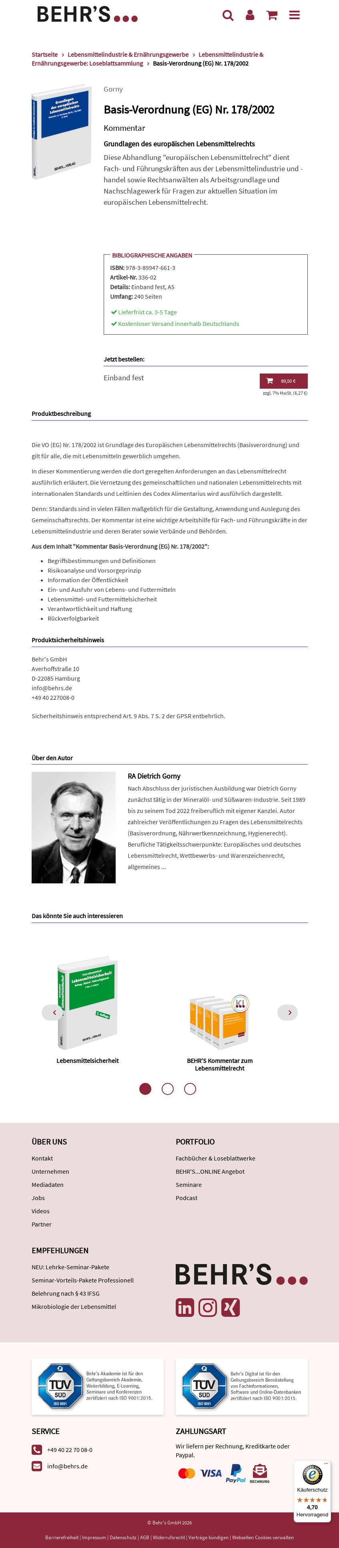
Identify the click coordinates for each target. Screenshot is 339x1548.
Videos (41, 1211)
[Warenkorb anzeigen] (271, 14)
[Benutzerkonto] (250, 14)
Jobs (38, 1198)
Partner (42, 1224)
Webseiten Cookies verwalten (263, 1537)
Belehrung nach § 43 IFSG (66, 1293)
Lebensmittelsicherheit (87, 1061)
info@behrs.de (52, 688)
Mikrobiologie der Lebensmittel (74, 1306)
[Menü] (294, 14)
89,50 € (281, 380)
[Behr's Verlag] (88, 13)
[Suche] (228, 14)
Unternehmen (50, 1171)
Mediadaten (48, 1184)
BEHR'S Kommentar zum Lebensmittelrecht (220, 1064)
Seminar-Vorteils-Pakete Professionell (83, 1280)
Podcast (186, 1198)
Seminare (189, 1184)
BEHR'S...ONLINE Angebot (210, 1171)
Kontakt (42, 1158)
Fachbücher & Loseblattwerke (215, 1158)
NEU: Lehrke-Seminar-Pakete (70, 1267)
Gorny (113, 89)
